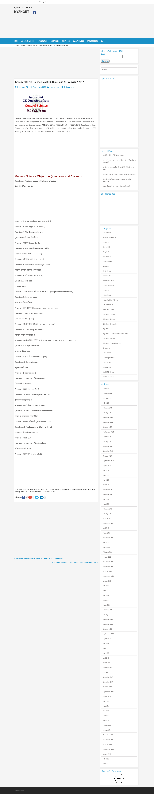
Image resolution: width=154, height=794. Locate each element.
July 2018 (106, 643)
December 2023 (108, 446)
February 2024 (107, 437)
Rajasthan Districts (109, 319)
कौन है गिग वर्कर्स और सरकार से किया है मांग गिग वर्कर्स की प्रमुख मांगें (119, 161)
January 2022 (107, 514)
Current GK (106, 247)
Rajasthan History (109, 338)
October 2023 (107, 456)
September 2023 (108, 461)
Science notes (107, 353)
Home (17, 45)
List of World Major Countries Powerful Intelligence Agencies (73, 562)
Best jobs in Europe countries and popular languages (117, 180)
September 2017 (108, 692)
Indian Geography (108, 285)
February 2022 (107, 509)
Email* (112, 55)
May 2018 (106, 653)
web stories (107, 367)
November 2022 (108, 494)
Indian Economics (108, 281)
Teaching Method (108, 358)
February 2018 (107, 667)
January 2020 (107, 557)
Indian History (107, 295)
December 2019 (108, 562)
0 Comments (69, 87)
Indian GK (106, 290)
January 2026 (107, 398)
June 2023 (106, 475)
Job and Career (108, 305)
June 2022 (106, 504)
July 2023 (106, 470)
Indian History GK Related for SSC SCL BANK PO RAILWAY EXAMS (39, 558)
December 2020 (108, 538)
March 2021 (106, 533)
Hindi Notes (107, 271)
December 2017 (108, 677)
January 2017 (107, 730)
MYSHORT (22, 11)
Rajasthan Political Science (112, 343)
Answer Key (107, 233)
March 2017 (106, 720)
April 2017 (106, 716)
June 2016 (106, 764)
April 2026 (106, 389)
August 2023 (107, 466)
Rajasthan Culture (109, 314)
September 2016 (108, 749)
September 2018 (108, 634)
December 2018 (108, 619)
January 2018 (107, 672)
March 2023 (106, 485)
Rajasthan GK (107, 329)
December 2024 (108, 417)
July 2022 (106, 499)
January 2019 (107, 615)
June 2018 (106, 648)
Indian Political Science (110, 300)
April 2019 (106, 600)
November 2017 (108, 682)
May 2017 (106, 711)
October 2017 (107, 687)
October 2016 (107, 744)
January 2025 (107, 413)
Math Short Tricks (109, 309)
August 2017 (107, 696)
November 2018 (108, 624)
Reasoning (106, 348)
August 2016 (107, 754)
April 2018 (106, 658)
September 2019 (108, 576)
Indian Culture (107, 276)
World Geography (108, 377)
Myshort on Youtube (23, 7)
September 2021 (108, 523)
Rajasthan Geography (110, 324)
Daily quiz (24, 45)
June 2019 (106, 591)
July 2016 (106, 759)
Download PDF (108, 257)
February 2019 (107, 610)
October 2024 (107, 427)
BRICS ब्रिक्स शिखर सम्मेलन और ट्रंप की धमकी (116, 186)
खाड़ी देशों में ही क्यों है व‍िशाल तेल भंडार (114, 155)
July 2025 (106, 403)
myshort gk (54, 87)
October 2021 (107, 518)
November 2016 (108, 740)
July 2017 (106, 701)
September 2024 (108, 432)
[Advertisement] (88, 21)
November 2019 (108, 567)
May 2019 (106, 595)
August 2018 (107, 639)
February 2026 (107, 393)
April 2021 (106, 528)
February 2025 (107, 408)
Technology (107, 362)
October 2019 (107, 571)
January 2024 (107, 442)
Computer (106, 242)
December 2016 (108, 735)
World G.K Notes (108, 372)
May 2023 (106, 480)
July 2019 (106, 586)
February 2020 (107, 552)
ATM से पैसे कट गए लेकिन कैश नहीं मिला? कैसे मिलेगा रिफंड (118, 168)
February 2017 (107, 725)
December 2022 (108, 490)
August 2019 (107, 581)
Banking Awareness (109, 237)
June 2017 (106, 706)
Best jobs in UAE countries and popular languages (119, 174)
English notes (107, 261)
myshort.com (19, 791)
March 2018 (106, 663)
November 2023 (108, 451)
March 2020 (106, 547)
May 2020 (106, 542)
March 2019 (106, 605)
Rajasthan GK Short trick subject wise (115, 334)
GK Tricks (106, 266)
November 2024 (108, 422)
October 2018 (107, 629)
